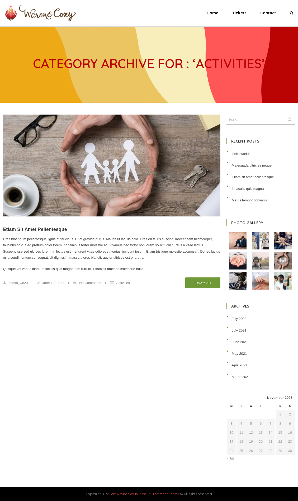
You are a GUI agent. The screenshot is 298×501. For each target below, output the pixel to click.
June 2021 (240, 342)
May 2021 (239, 354)
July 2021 (239, 330)
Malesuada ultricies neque (252, 165)
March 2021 (241, 377)
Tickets (239, 13)
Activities (123, 283)
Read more (203, 283)
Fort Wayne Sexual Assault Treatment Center (144, 493)
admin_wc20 (18, 283)
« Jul (230, 458)
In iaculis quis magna (248, 189)
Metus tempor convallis (249, 200)
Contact (268, 13)
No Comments (90, 283)
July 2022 (239, 319)
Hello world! (241, 154)
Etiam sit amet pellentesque (35, 229)
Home (212, 13)
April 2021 (239, 365)
